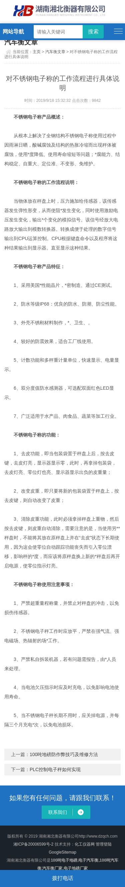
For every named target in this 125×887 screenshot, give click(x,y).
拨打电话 (62, 878)
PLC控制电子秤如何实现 (55, 769)
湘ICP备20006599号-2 (33, 844)
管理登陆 (104, 844)
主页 (37, 51)
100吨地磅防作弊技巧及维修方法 (64, 754)
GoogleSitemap (62, 852)
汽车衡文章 (55, 51)
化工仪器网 (85, 844)
